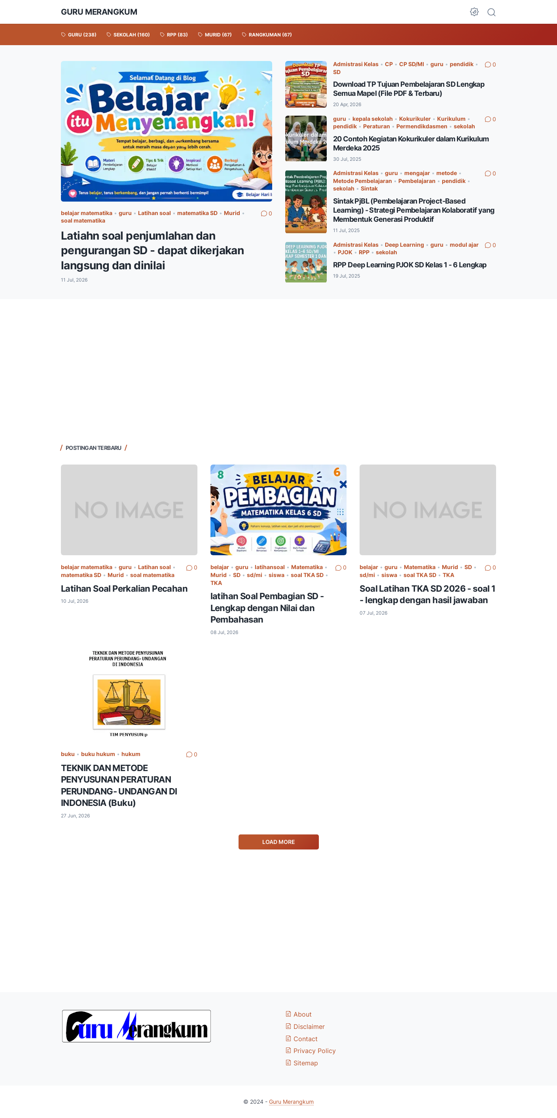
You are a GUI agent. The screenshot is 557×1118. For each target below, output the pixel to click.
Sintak (369, 188)
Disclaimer (305, 1026)
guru (125, 213)
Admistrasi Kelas (356, 64)
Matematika (307, 567)
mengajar (417, 173)
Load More (278, 841)
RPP (364, 252)
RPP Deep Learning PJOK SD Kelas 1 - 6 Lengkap (410, 265)
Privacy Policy (310, 1051)
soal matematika (83, 220)
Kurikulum (451, 118)
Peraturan (376, 126)
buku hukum (98, 753)
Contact (301, 1039)
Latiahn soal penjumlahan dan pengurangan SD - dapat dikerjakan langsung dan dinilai (152, 250)
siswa (276, 574)
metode (446, 173)
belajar (219, 567)
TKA (216, 582)
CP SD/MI (411, 64)
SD (337, 72)
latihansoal (270, 567)
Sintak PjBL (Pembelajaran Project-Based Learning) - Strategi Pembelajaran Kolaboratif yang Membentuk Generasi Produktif (413, 210)
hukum (130, 753)
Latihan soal (154, 213)
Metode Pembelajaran (362, 180)
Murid (232, 213)
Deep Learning (404, 244)
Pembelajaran (417, 180)
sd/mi (254, 574)
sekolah (464, 126)
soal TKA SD (307, 574)
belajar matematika (86, 213)
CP (389, 64)
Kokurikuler (415, 118)
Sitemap (301, 1063)
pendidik (462, 64)
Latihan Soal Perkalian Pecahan (124, 588)
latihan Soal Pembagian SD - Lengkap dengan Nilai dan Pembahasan (267, 608)
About (298, 1014)
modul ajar (464, 244)
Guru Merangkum (99, 12)
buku (68, 753)
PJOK (345, 252)
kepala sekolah (372, 118)
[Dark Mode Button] (474, 12)
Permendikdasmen (421, 126)
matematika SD (197, 213)
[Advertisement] (278, 370)
